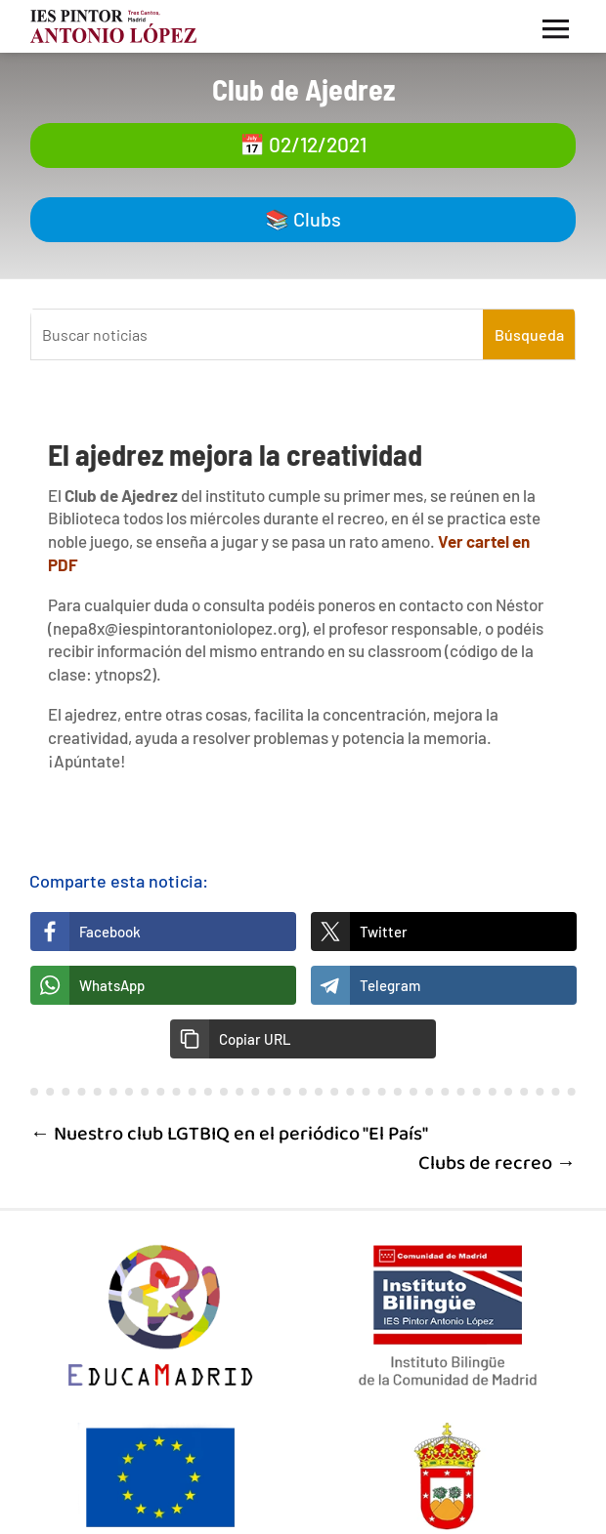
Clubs (317, 218)
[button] (303, 1038)
